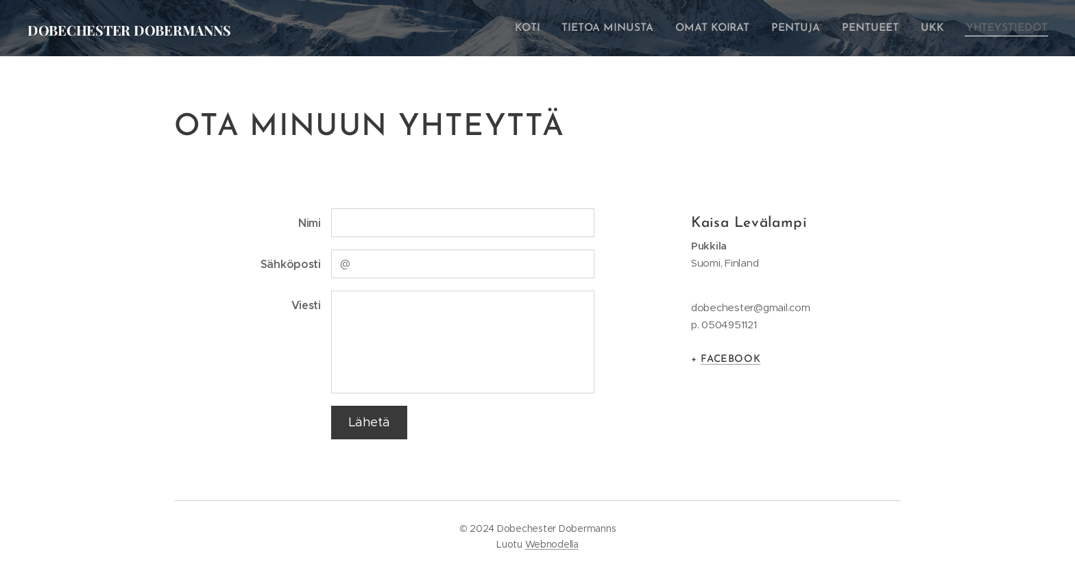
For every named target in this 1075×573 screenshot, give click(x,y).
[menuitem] (544, 28)
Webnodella (552, 544)
